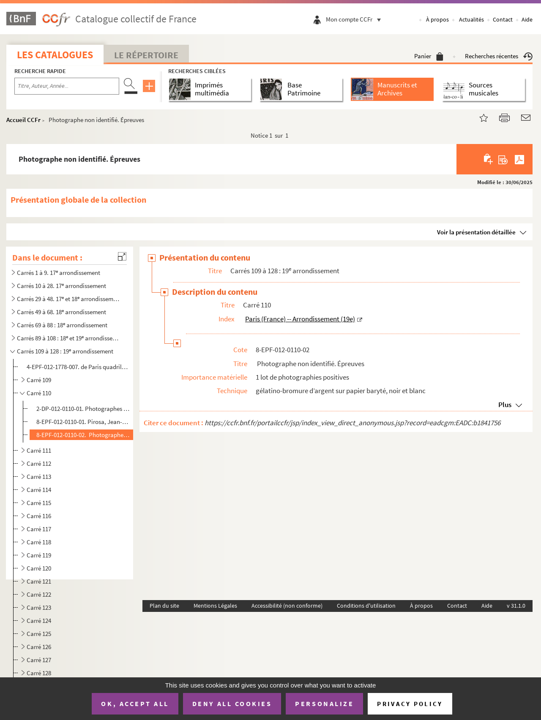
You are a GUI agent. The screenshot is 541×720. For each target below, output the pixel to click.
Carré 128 (39, 673)
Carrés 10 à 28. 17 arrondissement (61, 285)
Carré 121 (39, 581)
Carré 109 (39, 380)
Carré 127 (39, 660)
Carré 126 (39, 647)
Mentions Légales (215, 605)
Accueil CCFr (23, 120)
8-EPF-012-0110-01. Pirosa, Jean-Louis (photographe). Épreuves (83, 422)
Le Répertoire (146, 55)
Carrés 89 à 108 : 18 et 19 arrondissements (69, 338)
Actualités (471, 19)
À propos (437, 19)
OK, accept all (135, 703)
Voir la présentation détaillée (476, 232)
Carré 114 (39, 490)
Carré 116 (39, 516)
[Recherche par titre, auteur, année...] (66, 86)
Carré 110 (39, 393)
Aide (527, 19)
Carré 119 (39, 555)
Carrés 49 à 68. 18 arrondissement (61, 311)
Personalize (324, 703)
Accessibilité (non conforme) (286, 605)
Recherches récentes (499, 56)
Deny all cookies (232, 703)
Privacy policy (410, 704)
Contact (503, 19)
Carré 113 (39, 477)
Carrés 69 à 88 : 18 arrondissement (62, 325)
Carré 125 (39, 634)
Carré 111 (39, 450)
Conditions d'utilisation (366, 605)
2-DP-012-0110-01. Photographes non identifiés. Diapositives (83, 409)
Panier (428, 56)
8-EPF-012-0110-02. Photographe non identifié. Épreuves (83, 435)
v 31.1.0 (516, 605)
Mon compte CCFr (355, 19)
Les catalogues (55, 54)
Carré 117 (39, 529)
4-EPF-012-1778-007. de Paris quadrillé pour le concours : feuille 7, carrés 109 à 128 (77, 367)
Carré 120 (39, 568)
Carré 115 (39, 503)
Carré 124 (39, 621)
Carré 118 (39, 542)
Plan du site (164, 605)
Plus (504, 404)
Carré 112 (39, 463)
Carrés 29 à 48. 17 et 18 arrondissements (69, 298)
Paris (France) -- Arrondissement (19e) (300, 318)
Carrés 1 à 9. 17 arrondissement (58, 272)
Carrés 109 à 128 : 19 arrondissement (65, 351)
